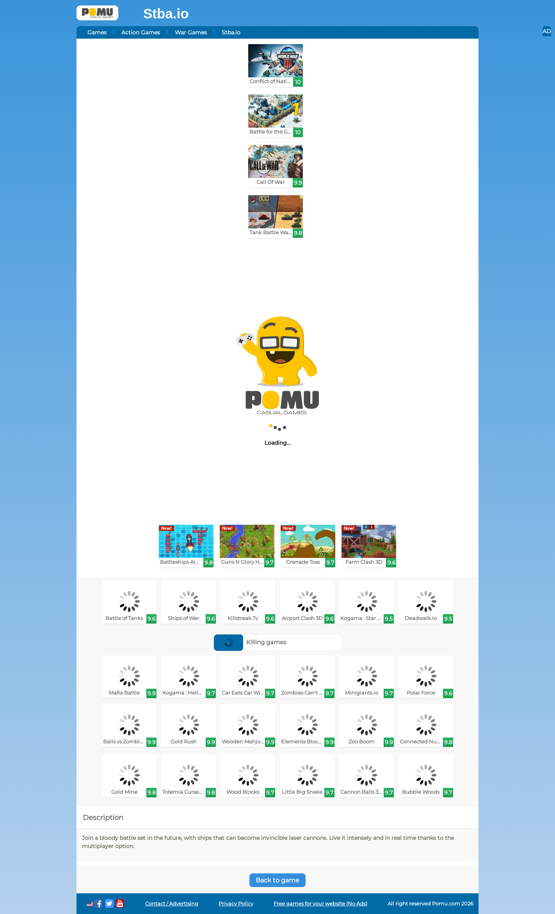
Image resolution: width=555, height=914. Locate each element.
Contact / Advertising (171, 904)
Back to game (277, 880)
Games (97, 32)
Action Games (140, 32)
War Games (191, 32)
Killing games (250, 642)
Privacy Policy (236, 904)
